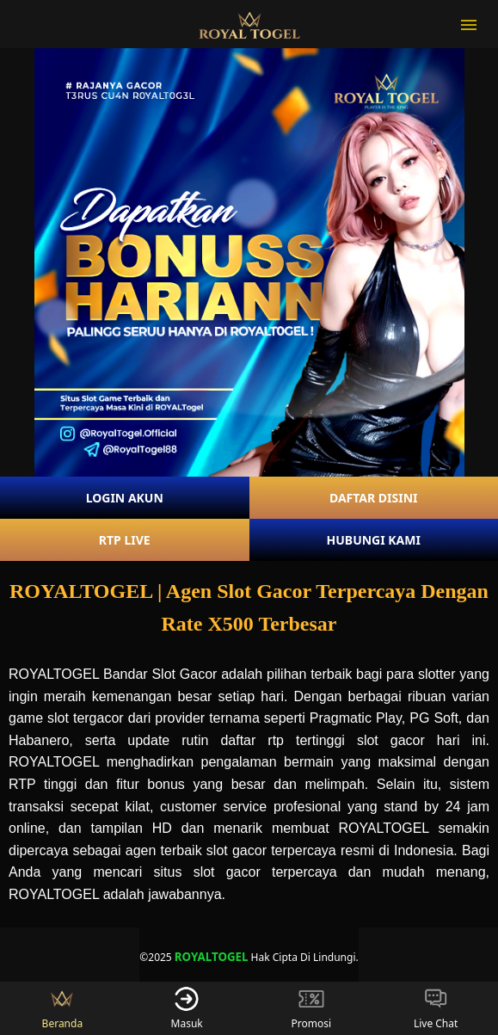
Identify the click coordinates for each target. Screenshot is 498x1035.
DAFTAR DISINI (373, 498)
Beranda (62, 1008)
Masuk (187, 1008)
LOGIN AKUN (124, 498)
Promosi (312, 1008)
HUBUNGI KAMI (374, 540)
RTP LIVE (125, 540)
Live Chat (436, 1008)
